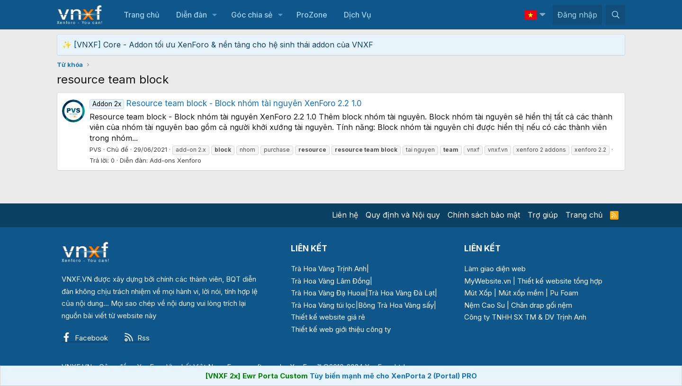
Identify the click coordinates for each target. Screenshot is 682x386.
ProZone (311, 14)
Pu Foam (564, 292)
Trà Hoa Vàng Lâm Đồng (330, 280)
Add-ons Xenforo (175, 160)
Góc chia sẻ (251, 14)
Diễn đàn (191, 14)
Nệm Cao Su (484, 305)
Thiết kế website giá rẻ (328, 317)
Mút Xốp (478, 292)
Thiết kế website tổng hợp (559, 280)
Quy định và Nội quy (403, 215)
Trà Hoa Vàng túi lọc (323, 305)
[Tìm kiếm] (615, 15)
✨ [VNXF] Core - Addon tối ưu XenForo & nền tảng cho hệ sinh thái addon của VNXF (217, 44)
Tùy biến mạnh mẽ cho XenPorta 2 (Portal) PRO (393, 375)
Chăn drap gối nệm (541, 305)
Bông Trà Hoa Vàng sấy (396, 305)
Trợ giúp (543, 215)
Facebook (85, 337)
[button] (215, 15)
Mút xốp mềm (521, 292)
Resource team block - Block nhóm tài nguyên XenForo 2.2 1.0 (226, 103)
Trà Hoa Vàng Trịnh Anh (329, 268)
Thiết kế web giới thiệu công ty (341, 329)
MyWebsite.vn (487, 280)
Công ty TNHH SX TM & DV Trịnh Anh (525, 317)
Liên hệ (345, 215)
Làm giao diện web (495, 268)
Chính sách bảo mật (484, 215)
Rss (137, 337)
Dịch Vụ (357, 14)
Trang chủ (142, 14)
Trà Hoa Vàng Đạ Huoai (328, 292)
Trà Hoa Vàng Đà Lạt (401, 292)
